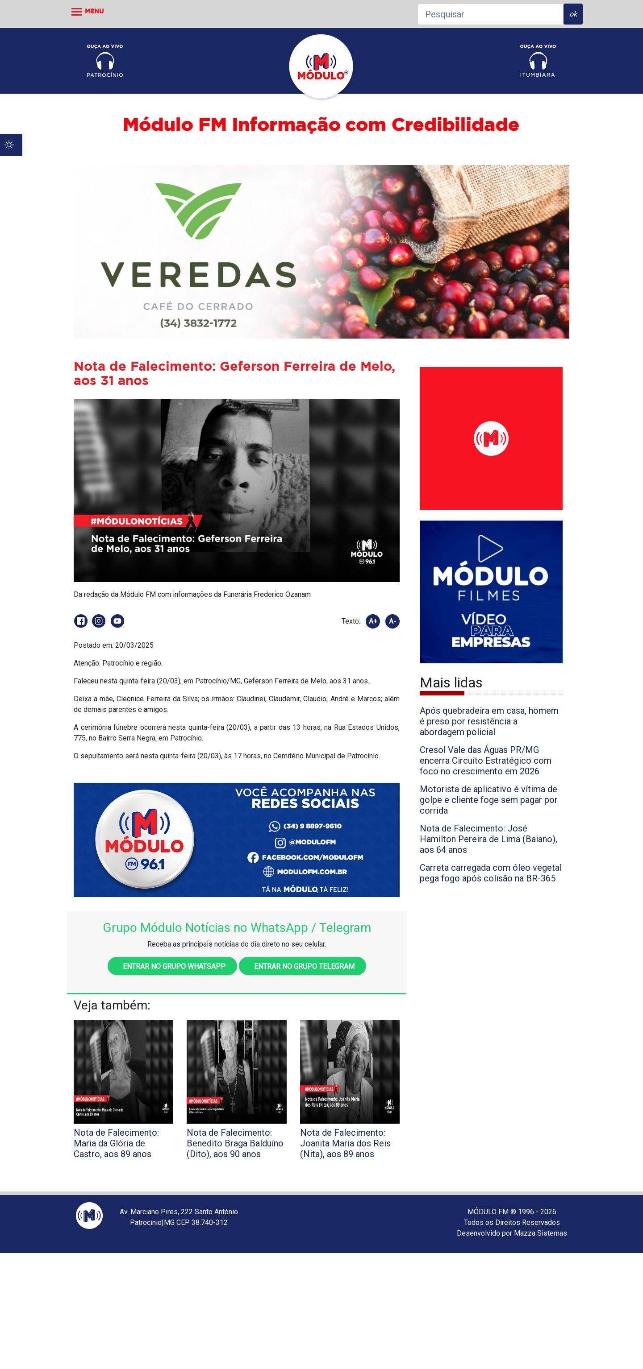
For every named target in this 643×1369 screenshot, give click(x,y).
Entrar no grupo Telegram (303, 966)
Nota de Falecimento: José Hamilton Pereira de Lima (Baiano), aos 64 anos (488, 839)
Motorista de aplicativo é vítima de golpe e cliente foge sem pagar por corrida (489, 800)
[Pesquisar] (491, 14)
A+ (373, 621)
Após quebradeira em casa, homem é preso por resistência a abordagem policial (489, 721)
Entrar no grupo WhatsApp (172, 966)
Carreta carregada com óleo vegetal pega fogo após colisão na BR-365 (491, 873)
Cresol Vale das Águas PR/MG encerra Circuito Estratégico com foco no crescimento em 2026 (485, 760)
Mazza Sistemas (540, 1233)
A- (392, 621)
